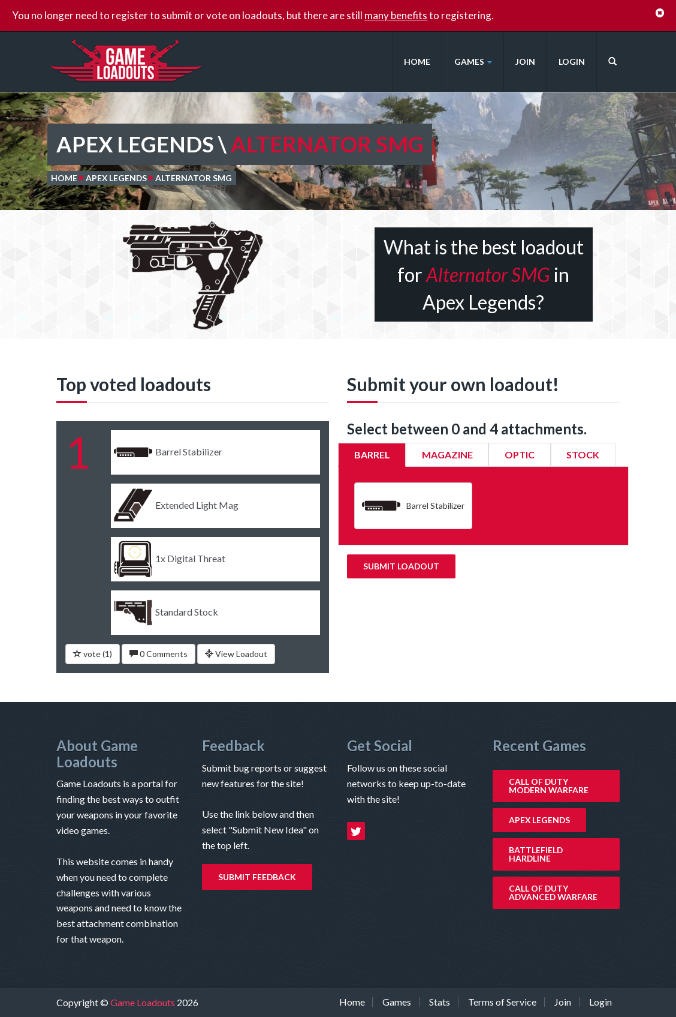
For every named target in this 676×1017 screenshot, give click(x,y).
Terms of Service (502, 1001)
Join (525, 61)
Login (572, 61)
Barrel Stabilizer (413, 506)
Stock (582, 454)
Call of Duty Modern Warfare (549, 785)
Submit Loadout (401, 566)
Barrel (372, 454)
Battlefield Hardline (536, 854)
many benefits (395, 15)
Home (417, 61)
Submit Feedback (257, 877)
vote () (92, 654)
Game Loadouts (143, 1002)
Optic (520, 454)
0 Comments (158, 654)
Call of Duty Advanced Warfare (553, 892)
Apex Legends (116, 178)
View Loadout (236, 654)
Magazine (447, 454)
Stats (439, 1001)
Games (473, 61)
